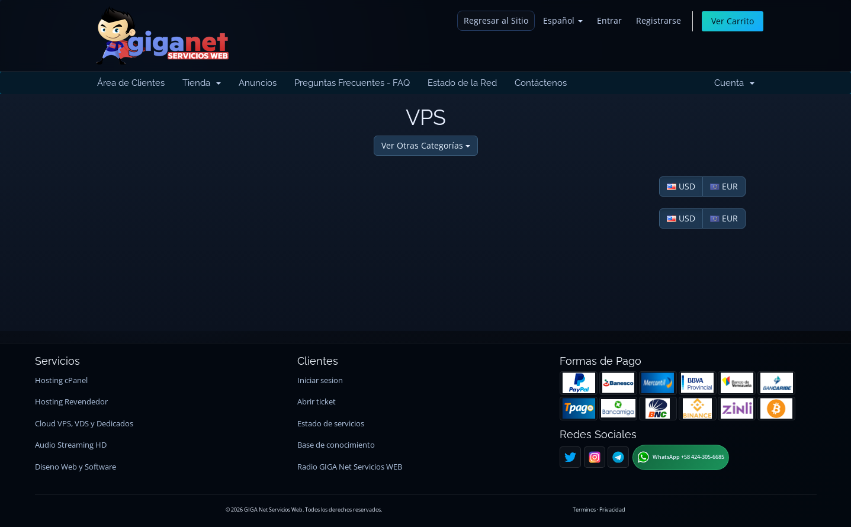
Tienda (201, 83)
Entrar (609, 20)
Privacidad (612, 509)
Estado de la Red (462, 83)
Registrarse (658, 20)
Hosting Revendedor (71, 402)
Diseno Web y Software (75, 467)
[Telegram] (618, 457)
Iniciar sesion (320, 380)
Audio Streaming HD (71, 445)
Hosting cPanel (61, 380)
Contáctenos (541, 83)
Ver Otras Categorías (425, 145)
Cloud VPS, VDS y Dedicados (84, 424)
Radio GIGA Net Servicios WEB (349, 467)
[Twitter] (570, 457)
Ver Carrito (732, 21)
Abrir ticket (316, 402)
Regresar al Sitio (496, 20)
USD (681, 186)
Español (563, 20)
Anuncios (258, 83)
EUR (724, 186)
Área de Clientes (131, 83)
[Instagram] (594, 457)
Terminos (584, 509)
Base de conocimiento (336, 445)
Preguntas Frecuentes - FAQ (352, 83)
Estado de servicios (330, 424)
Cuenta (734, 83)
